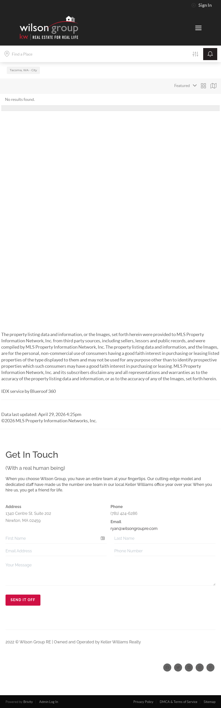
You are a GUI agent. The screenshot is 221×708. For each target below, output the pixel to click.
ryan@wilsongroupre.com (134, 528)
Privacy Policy (143, 702)
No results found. (20, 99)
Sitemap (209, 702)
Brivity (28, 702)
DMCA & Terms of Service (178, 702)
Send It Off (23, 600)
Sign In (201, 5)
